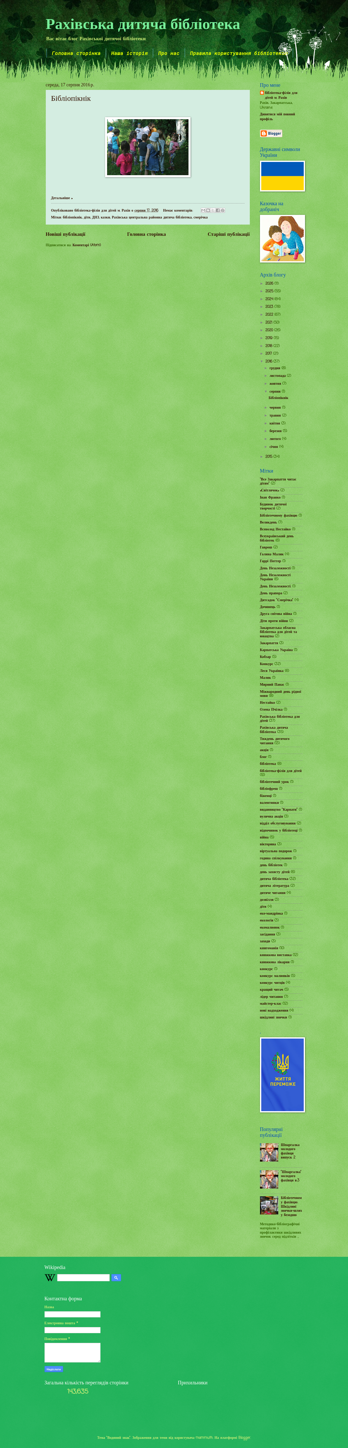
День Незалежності (275, 568)
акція (264, 750)
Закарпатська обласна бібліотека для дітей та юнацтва (278, 632)
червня (275, 407)
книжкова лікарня (275, 962)
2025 (269, 291)
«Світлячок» (269, 490)
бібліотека (268, 764)
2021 (269, 322)
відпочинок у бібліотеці (279, 830)
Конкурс (266, 664)
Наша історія (129, 53)
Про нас (169, 53)
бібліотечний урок (274, 782)
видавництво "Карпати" (279, 809)
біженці (266, 796)
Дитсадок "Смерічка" (277, 600)
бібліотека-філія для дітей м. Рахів (281, 96)
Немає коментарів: (178, 210)
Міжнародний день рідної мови (280, 694)
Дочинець (268, 607)
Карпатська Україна (276, 650)
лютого (275, 439)
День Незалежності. (275, 586)
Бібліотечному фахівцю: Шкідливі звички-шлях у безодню (291, 1206)
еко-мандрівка (271, 913)
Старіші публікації (229, 234)
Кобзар (265, 657)
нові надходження (274, 1010)
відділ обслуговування (278, 823)
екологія (266, 920)
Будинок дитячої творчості (273, 507)
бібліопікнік (72, 217)
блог (263, 757)
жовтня (275, 384)
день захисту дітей (275, 872)
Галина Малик (272, 554)
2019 (269, 338)
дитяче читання (273, 893)
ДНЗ (95, 217)
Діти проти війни (274, 621)
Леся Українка (272, 671)
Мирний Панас (272, 684)
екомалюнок (270, 927)
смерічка (201, 217)
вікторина (268, 844)
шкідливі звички (273, 1017)
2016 (269, 361)
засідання (267, 934)
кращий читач (271, 989)
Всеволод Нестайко (275, 529)
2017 (269, 353)
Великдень (268, 522)
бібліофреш (269, 789)
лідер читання (271, 997)
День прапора (271, 593)
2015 (269, 457)
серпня (275, 391)
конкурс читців (272, 983)
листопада (278, 376)
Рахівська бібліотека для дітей (280, 719)
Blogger (244, 1438)
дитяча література (274, 886)
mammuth (204, 1438)
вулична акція (271, 816)
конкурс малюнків (275, 976)
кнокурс (266, 969)
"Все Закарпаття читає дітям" (278, 482)
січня (274, 447)
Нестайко (267, 703)
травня (275, 415)
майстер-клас (271, 1003)
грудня (275, 368)
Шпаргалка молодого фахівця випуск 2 (290, 1151)
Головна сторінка (76, 53)
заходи (265, 941)
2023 (269, 307)
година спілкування (276, 858)
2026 (269, 283)
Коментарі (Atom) (86, 245)
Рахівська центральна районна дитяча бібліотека (152, 217)
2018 (269, 346)
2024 (269, 299)
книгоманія (269, 948)
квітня (275, 423)
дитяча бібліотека (274, 879)
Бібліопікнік (71, 98)
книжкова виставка (276, 955)
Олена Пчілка (271, 709)
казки (105, 217)
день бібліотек (271, 865)
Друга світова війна (276, 614)
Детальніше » (61, 198)
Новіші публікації (65, 234)
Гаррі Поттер (270, 561)
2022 (269, 315)
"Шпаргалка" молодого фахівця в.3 (291, 1176)
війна (264, 837)
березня (276, 431)
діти (87, 217)
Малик (265, 678)
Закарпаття (269, 643)
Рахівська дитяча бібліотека (143, 23)
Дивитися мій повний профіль (277, 117)
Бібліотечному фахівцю (278, 515)
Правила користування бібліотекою (239, 53)
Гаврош (266, 547)
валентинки (269, 803)
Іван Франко (270, 497)
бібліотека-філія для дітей (281, 771)
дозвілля (267, 900)
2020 (269, 330)
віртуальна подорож (276, 851)
